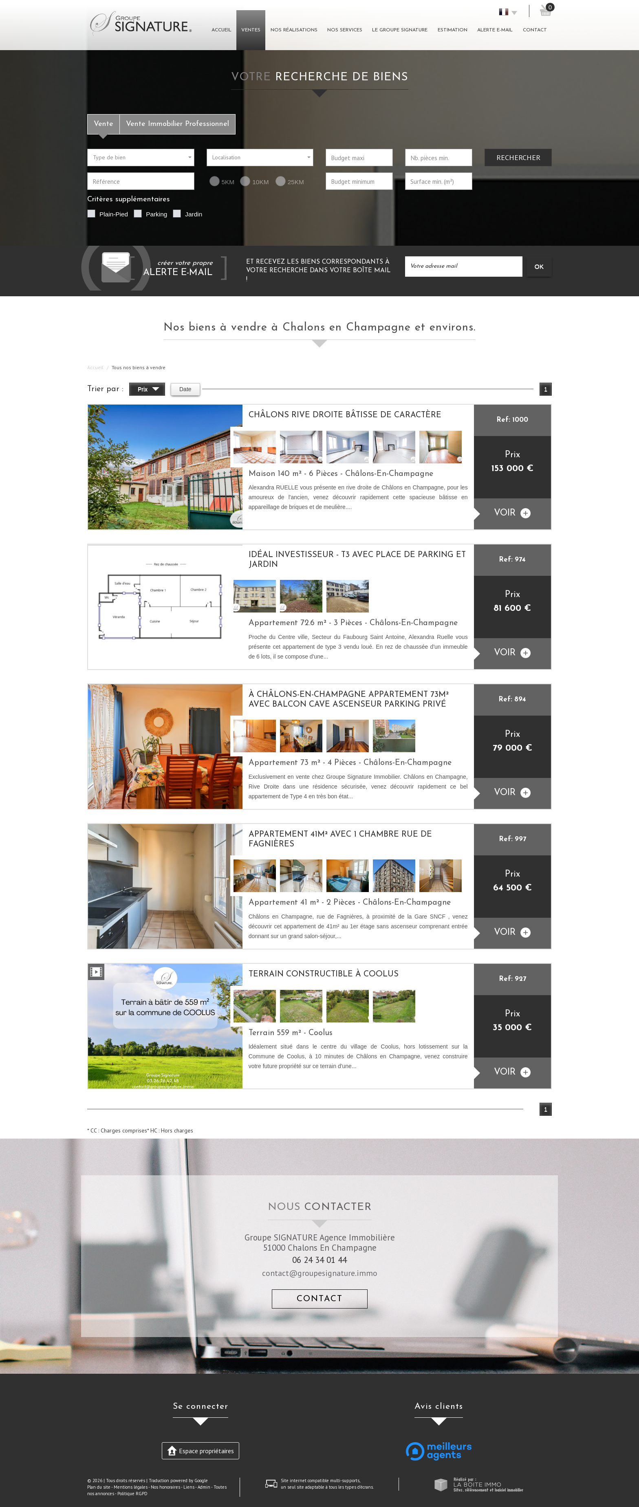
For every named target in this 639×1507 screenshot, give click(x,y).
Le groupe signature (399, 30)
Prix (148, 390)
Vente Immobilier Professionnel (177, 124)
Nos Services (344, 30)
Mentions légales (131, 1487)
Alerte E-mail (495, 30)
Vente (103, 124)
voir (512, 513)
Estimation (452, 30)
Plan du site (98, 1487)
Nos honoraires (165, 1487)
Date (185, 389)
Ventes (250, 30)
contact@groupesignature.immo (319, 1273)
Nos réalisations (294, 30)
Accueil (221, 30)
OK (539, 266)
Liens (188, 1487)
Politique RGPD (132, 1493)
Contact (535, 30)
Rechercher (518, 157)
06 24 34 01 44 (319, 1259)
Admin (204, 1487)
